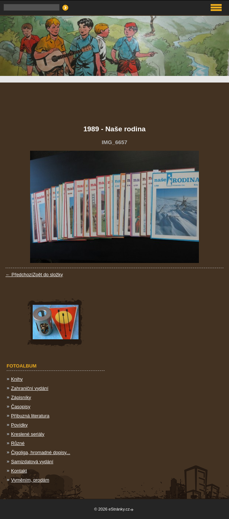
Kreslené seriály (27, 434)
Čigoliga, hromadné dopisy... (40, 452)
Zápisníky (21, 397)
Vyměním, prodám (30, 480)
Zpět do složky (48, 274)
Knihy (17, 379)
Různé (18, 443)
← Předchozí (19, 274)
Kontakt (19, 471)
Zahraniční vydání (29, 388)
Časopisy (20, 406)
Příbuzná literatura (30, 416)
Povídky (19, 425)
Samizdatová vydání (32, 461)
